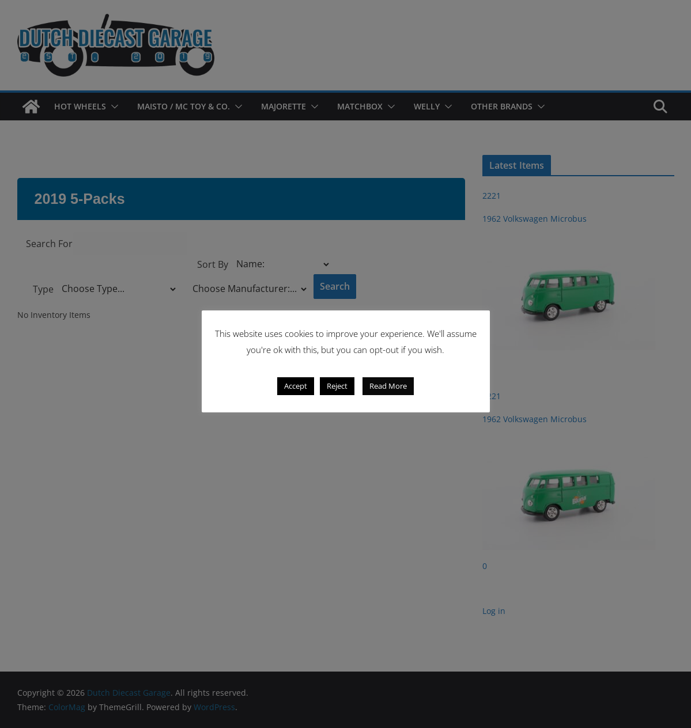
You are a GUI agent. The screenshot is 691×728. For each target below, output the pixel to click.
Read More (388, 386)
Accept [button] (295, 386)
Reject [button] (337, 386)
